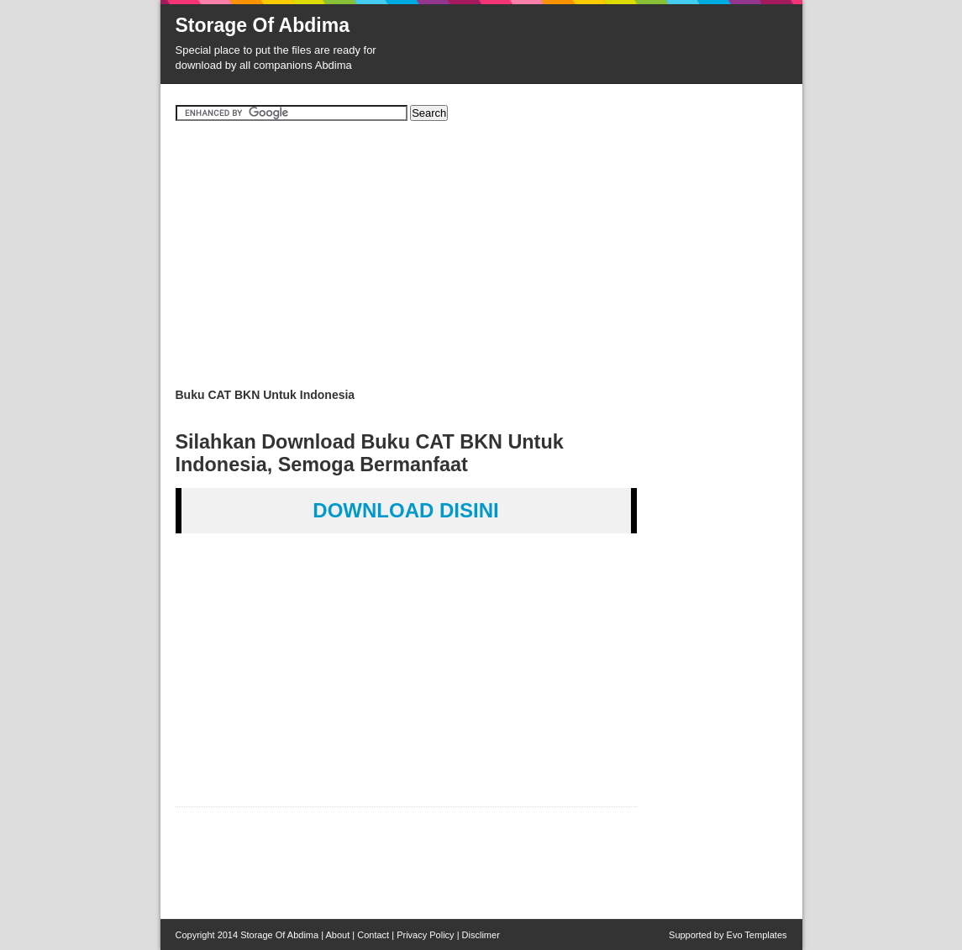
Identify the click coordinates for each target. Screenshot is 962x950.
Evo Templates (757, 935)
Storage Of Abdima (263, 25)
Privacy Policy (425, 935)
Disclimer (481, 935)
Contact (373, 935)
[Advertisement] (481, 260)
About (338, 935)
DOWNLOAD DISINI (405, 510)
